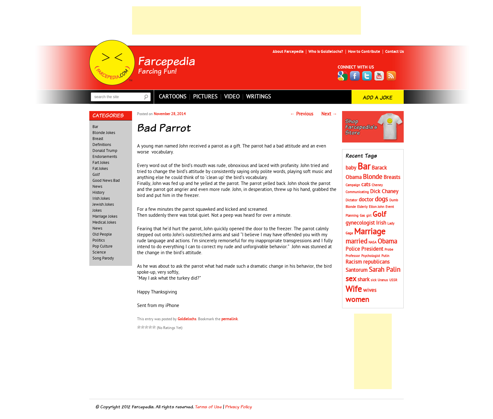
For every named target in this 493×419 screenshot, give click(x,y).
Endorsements (104, 156)
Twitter (367, 76)
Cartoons (172, 97)
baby (351, 168)
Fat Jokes (100, 168)
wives (369, 290)
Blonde (372, 177)
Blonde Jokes (103, 132)
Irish (381, 223)
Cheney (377, 185)
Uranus (383, 280)
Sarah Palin (384, 270)
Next (329, 114)
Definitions (101, 144)
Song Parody (103, 258)
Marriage (369, 232)
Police (353, 249)
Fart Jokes (100, 162)
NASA (372, 242)
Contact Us (394, 51)
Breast (97, 138)
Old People (102, 234)
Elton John (376, 207)
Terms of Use (208, 407)
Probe (389, 250)
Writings (258, 97)
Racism (354, 262)
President (372, 249)
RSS (392, 76)
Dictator (351, 200)
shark (363, 280)
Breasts (392, 177)
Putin (385, 256)
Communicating (357, 192)
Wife (354, 289)
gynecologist (360, 223)
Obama (387, 241)
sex (351, 278)
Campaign (353, 185)
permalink (229, 319)
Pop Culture (102, 246)
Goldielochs (187, 319)
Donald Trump (104, 150)
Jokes (97, 210)
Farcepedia (166, 61)
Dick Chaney (384, 191)
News (97, 228)
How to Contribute (364, 51)
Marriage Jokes (104, 216)
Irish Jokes (101, 198)
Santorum (357, 270)
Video (232, 97)
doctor (366, 200)
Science (99, 252)
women (357, 299)
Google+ (343, 76)
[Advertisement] (246, 20)
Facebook (355, 76)
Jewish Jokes (103, 204)
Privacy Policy (238, 407)
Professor (353, 256)
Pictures (205, 97)
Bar (95, 126)
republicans (376, 262)
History (98, 192)
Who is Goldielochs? (325, 51)
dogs (381, 199)
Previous (301, 114)
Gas (362, 216)
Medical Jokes (104, 222)
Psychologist (370, 256)
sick (373, 280)
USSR (393, 280)
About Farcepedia (288, 51)
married (356, 241)
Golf (96, 174)
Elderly (362, 207)
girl (368, 216)
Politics (98, 240)
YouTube (379, 76)
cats (365, 185)
